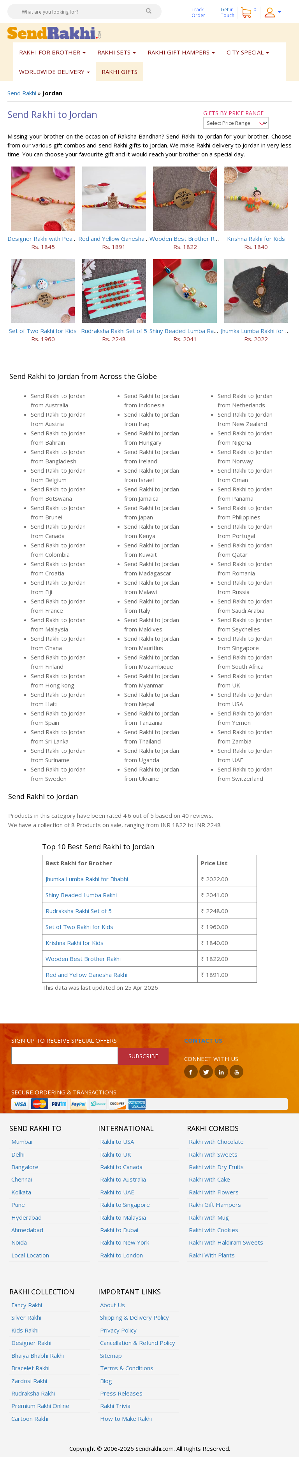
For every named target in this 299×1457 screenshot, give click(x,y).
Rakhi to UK (115, 1154)
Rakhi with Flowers (214, 1192)
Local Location (30, 1255)
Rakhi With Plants (212, 1255)
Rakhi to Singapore (125, 1204)
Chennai (21, 1179)
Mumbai (21, 1141)
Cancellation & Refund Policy (137, 1343)
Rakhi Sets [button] (116, 52)
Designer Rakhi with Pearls (43, 238)
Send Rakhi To (35, 1128)
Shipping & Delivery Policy (134, 1317)
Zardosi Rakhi (29, 1381)
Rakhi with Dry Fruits (216, 1167)
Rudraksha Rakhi (33, 1393)
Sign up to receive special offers (64, 1040)
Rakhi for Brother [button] (52, 52)
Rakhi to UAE (117, 1192)
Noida (19, 1242)
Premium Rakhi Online (40, 1406)
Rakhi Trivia (115, 1406)
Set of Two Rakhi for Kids (43, 331)
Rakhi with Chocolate (216, 1141)
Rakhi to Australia (123, 1179)
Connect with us (211, 1059)
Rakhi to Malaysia (123, 1217)
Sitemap (111, 1355)
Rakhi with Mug (209, 1217)
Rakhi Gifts (119, 71)
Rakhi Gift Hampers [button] (181, 52)
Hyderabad (26, 1217)
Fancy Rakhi (26, 1305)
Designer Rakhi (31, 1343)
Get (227, 12)
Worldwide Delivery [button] (54, 71)
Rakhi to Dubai (119, 1230)
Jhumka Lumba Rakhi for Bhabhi (87, 879)
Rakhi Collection (41, 1291)
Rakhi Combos (213, 1128)
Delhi (18, 1154)
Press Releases (121, 1393)
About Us (112, 1305)
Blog (106, 1381)
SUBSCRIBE (143, 1056)
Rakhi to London (121, 1255)
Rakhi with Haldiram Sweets (226, 1242)
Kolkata (21, 1192)
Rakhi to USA (117, 1141)
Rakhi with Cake (209, 1179)
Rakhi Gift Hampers (215, 1204)
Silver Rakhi (26, 1317)
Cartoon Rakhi (29, 1418)
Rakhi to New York (124, 1242)
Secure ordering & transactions (63, 1092)
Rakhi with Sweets (213, 1154)
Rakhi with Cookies (213, 1230)
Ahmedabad (27, 1230)
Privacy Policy (118, 1330)
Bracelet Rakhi (30, 1368)
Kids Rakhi (25, 1330)
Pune (18, 1204)
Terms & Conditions (126, 1368)
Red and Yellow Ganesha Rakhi (119, 238)
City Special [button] (248, 52)
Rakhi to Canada (121, 1167)
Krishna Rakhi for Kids (256, 238)
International (126, 1128)
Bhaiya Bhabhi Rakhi (37, 1355)
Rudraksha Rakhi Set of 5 (114, 331)
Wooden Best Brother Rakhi (187, 238)
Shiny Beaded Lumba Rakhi (185, 331)
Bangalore (25, 1167)
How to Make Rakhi (126, 1418)
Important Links (129, 1291)
